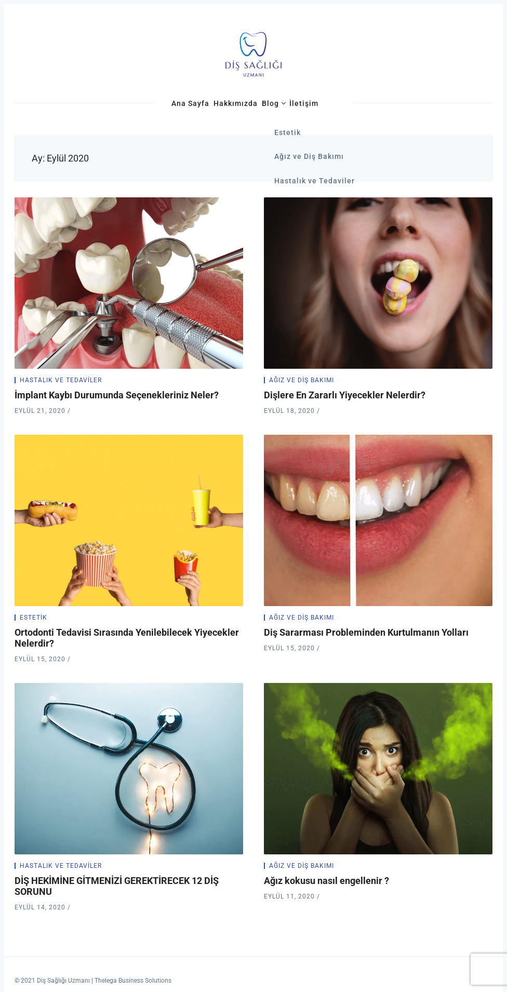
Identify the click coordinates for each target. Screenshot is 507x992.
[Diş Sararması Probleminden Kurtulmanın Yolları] (378, 520)
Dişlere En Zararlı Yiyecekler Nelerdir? (344, 395)
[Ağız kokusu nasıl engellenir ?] (378, 768)
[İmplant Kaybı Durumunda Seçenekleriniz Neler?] (129, 283)
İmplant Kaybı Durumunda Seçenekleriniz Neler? (117, 395)
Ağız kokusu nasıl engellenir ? (326, 880)
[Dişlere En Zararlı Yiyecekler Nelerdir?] (378, 283)
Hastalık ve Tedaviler (61, 380)
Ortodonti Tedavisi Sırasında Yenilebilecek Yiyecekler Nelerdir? (127, 638)
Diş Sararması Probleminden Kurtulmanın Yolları (366, 632)
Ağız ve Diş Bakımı (301, 380)
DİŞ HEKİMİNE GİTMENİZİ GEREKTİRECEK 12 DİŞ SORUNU (117, 886)
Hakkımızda (236, 103)
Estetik (33, 617)
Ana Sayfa (190, 103)
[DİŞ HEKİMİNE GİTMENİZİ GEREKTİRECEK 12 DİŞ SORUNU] (129, 768)
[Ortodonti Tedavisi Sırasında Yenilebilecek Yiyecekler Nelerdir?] (129, 520)
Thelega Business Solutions (133, 980)
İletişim (303, 103)
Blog (270, 103)
